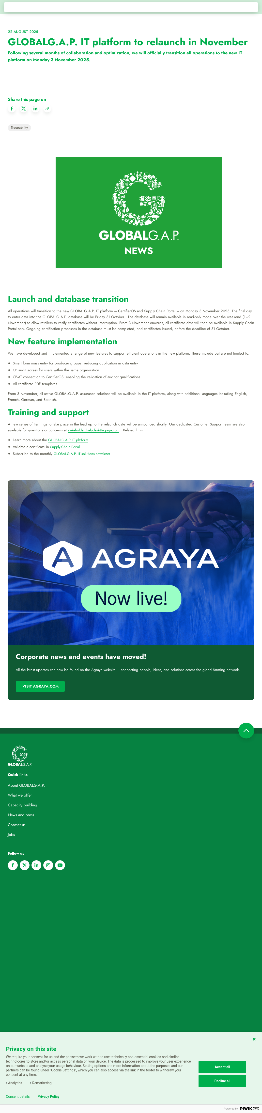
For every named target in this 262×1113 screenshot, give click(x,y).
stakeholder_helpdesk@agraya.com (95, 430)
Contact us (16, 825)
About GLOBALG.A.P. (26, 785)
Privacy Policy (49, 1096)
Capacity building (22, 805)
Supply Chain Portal (65, 447)
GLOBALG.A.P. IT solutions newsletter (84, 453)
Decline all (222, 1081)
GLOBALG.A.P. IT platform (69, 440)
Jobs (11, 834)
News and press (21, 815)
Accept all (222, 1067)
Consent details (18, 1096)
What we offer (20, 795)
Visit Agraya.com (40, 686)
